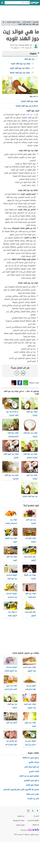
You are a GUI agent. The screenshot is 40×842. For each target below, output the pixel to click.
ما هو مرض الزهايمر (31, 780)
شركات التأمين (33, 762)
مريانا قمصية (14, 44)
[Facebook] (37, 811)
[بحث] (28, 2)
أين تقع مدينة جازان (31, 767)
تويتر (14, 382)
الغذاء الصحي (34, 771)
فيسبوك (19, 382)
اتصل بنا (36, 816)
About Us (36, 824)
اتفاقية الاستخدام (33, 820)
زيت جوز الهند (31, 114)
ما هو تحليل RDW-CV (31, 757)
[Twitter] (32, 811)
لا (16, 373)
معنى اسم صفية (32, 794)
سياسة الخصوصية (18, 820)
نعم (23, 373)
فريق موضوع (20, 824)
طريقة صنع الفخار (32, 785)
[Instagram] (28, 811)
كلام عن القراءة (33, 798)
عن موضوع (20, 816)
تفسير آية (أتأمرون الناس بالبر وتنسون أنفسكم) (21, 789)
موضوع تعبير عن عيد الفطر (29, 776)
